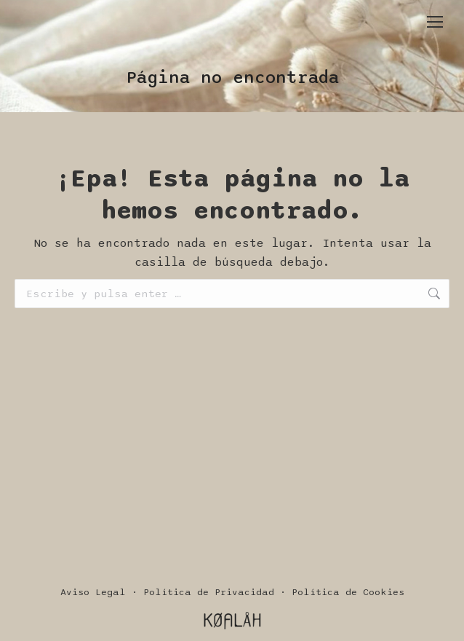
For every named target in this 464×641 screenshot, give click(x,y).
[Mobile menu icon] (434, 21)
